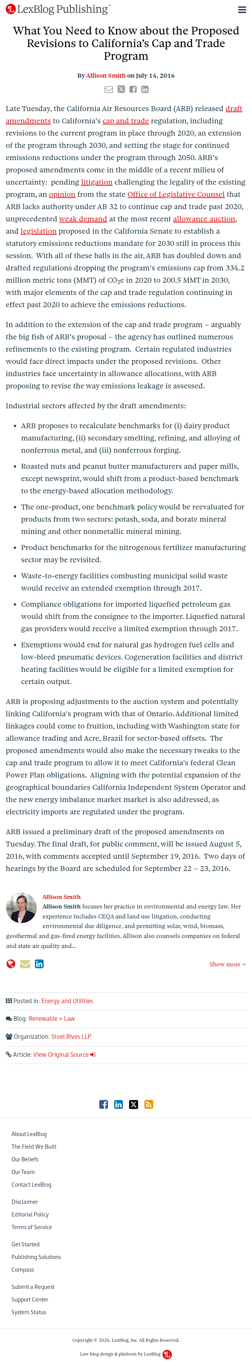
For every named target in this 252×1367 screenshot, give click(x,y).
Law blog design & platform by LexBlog (126, 1354)
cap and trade (126, 120)
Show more (227, 964)
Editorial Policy (30, 1214)
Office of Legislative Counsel (176, 194)
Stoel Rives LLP (71, 1037)
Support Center (29, 1299)
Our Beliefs (24, 1159)
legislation (39, 231)
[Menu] (126, 9)
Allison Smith (106, 75)
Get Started (25, 1244)
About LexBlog (29, 1134)
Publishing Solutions (36, 1257)
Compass (22, 1270)
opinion (62, 194)
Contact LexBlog (31, 1185)
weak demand (83, 218)
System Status (28, 1312)
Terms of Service (31, 1227)
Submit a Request (32, 1287)
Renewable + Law (52, 1019)
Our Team (23, 1172)
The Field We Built (33, 1147)
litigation (97, 182)
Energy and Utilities (67, 1001)
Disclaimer (24, 1202)
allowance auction (204, 218)
